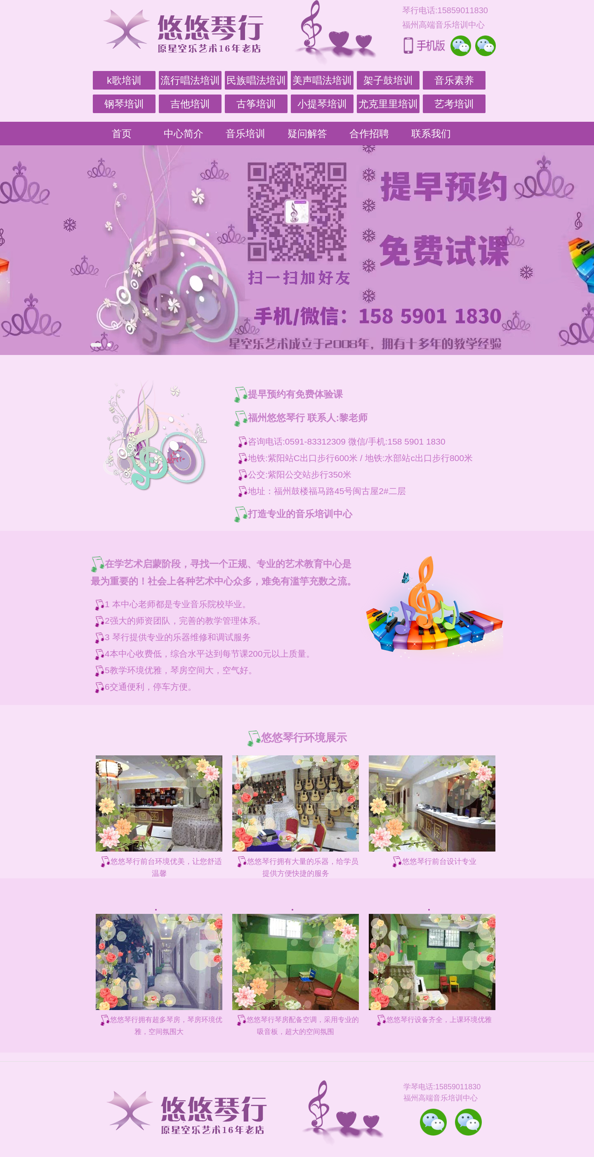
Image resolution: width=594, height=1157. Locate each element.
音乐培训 (245, 133)
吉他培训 (190, 103)
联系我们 (431, 133)
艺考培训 (454, 103)
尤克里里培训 (388, 103)
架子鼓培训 (388, 80)
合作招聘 (369, 133)
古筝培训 (256, 103)
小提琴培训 (322, 103)
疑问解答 (307, 133)
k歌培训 (124, 80)
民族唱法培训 (256, 80)
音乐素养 (454, 80)
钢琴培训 (124, 103)
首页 (122, 133)
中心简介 (183, 133)
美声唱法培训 (322, 80)
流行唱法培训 (190, 80)
